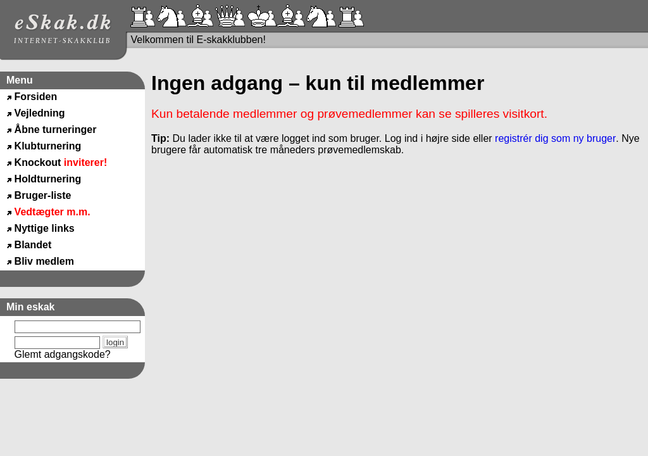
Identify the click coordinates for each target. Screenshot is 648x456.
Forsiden (36, 96)
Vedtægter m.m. (52, 211)
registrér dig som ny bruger (555, 138)
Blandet (33, 244)
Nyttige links (45, 228)
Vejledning (40, 113)
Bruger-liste (43, 195)
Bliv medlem (44, 261)
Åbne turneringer (56, 129)
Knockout (61, 162)
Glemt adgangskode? (63, 354)
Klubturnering (48, 146)
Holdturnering (48, 179)
